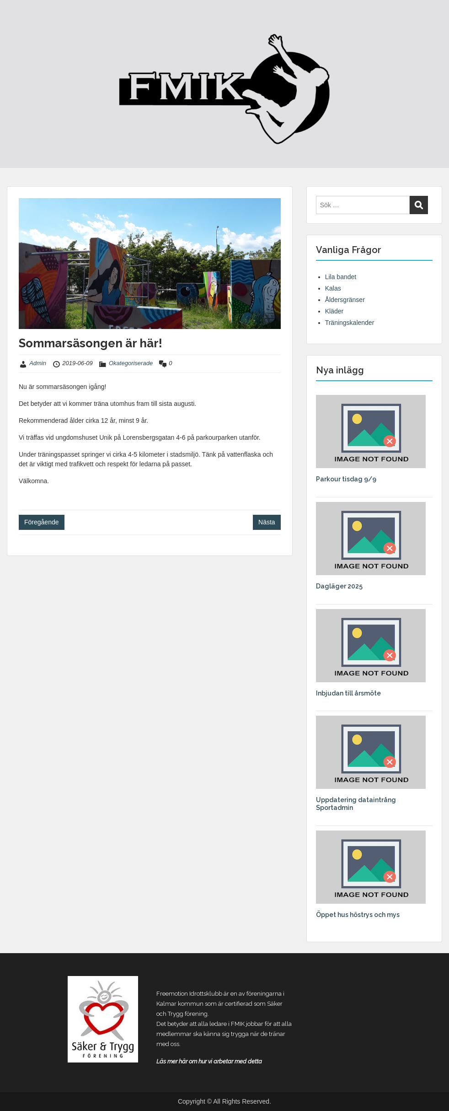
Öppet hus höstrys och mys (358, 914)
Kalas (333, 288)
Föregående (41, 522)
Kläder (334, 311)
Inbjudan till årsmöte (348, 693)
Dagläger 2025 (339, 586)
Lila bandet (341, 276)
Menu (16, 25)
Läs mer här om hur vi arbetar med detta (209, 1061)
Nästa (266, 522)
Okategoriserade (131, 363)
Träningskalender (349, 322)
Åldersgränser (345, 299)
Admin (37, 363)
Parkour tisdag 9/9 (346, 479)
